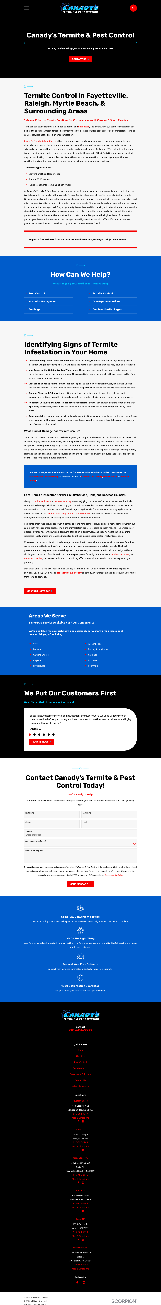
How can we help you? (34, 850)
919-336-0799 (80, 1203)
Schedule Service (80, 1086)
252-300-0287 (80, 1264)
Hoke (48, 501)
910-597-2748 (80, 1142)
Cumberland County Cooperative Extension (68, 513)
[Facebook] (77, 1282)
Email (85, 822)
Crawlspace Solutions (80, 1074)
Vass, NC (80, 1129)
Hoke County (110, 476)
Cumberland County (91, 476)
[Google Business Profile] (84, 1282)
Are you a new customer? (35, 841)
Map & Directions (80, 1117)
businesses (83, 126)
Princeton (80, 1190)
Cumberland (39, 501)
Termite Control (80, 1068)
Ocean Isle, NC (80, 1158)
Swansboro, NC (80, 1247)
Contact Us (80, 1080)
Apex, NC (80, 1219)
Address (28, 832)
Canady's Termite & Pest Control (40, 141)
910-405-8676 (80, 1175)
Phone (28, 822)
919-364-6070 (80, 1232)
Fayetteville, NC (80, 1100)
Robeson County (63, 501)
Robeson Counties (33, 558)
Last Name (87, 813)
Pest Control (80, 1062)
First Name (29, 813)
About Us (80, 1056)
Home (80, 1050)
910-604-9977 (80, 1030)
